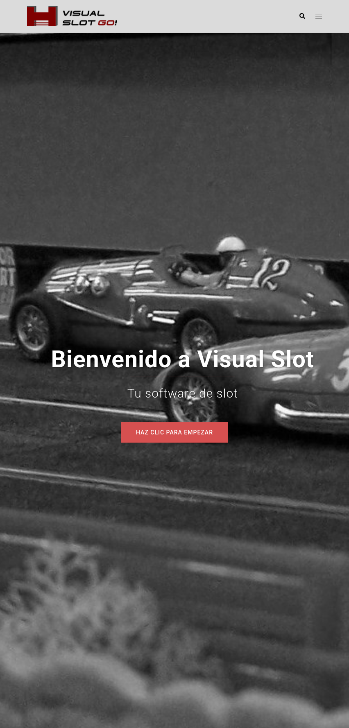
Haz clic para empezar (174, 432)
